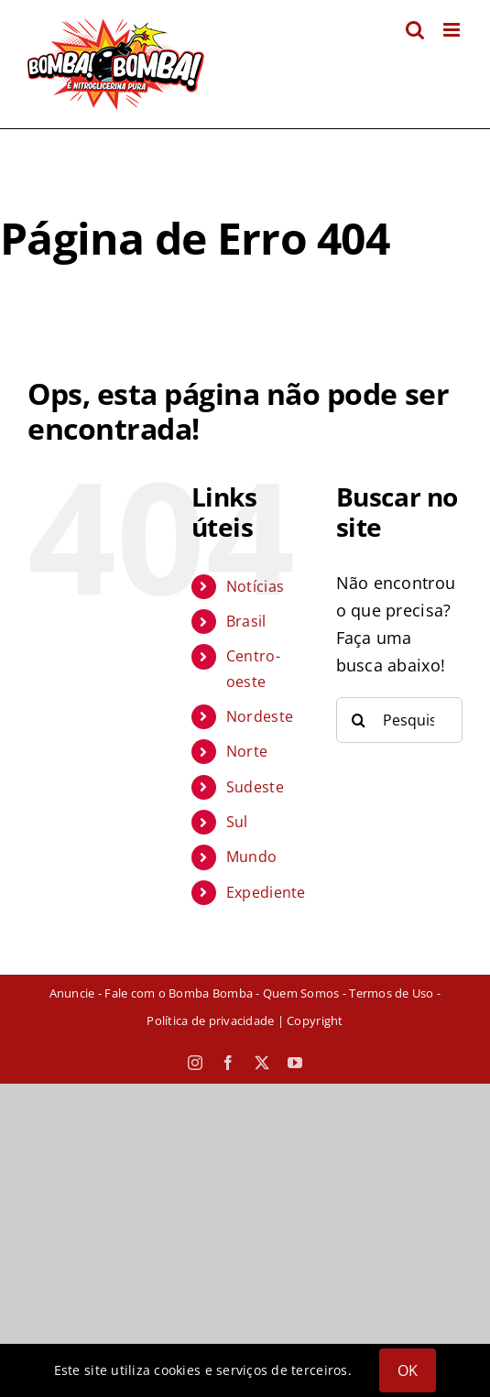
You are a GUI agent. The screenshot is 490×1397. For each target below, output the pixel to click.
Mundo (251, 856)
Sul (237, 822)
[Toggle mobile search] (415, 29)
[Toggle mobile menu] (453, 29)
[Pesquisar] (359, 720)
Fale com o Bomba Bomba (178, 993)
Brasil (246, 621)
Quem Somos (301, 993)
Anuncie (72, 993)
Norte (246, 751)
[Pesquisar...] (399, 720)
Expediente (266, 892)
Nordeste (259, 716)
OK (407, 1370)
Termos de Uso (391, 993)
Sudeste (255, 787)
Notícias (255, 586)
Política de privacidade (210, 1020)
